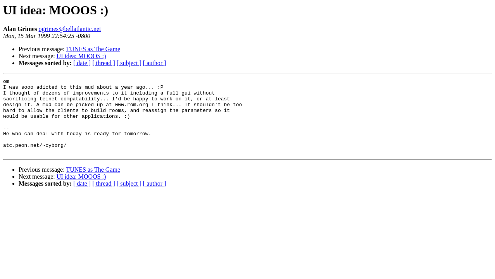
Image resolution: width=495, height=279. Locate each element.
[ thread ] (103, 63)
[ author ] (154, 63)
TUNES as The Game (93, 49)
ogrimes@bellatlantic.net (70, 29)
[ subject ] (129, 63)
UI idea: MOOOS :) (81, 56)
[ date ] (82, 63)
